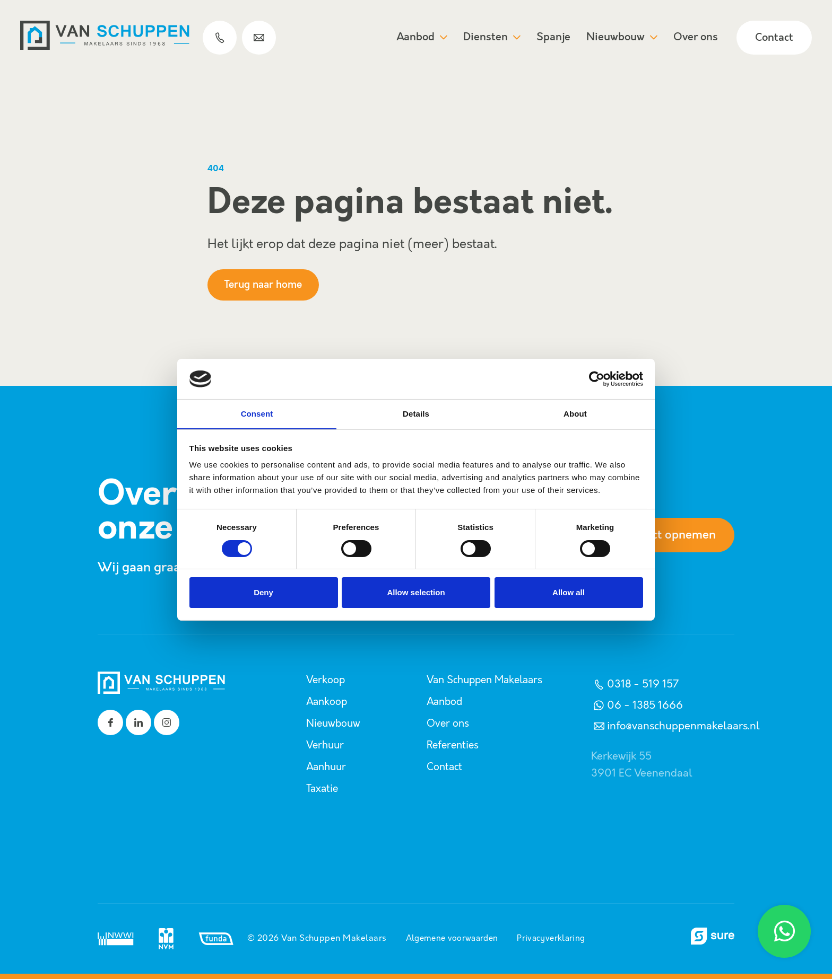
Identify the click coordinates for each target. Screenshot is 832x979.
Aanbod (420, 38)
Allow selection (416, 592)
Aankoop (327, 701)
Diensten (490, 38)
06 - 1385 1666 (637, 705)
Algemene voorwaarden (450, 938)
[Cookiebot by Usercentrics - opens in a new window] (596, 378)
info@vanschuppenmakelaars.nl (675, 726)
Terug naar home (267, 285)
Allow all (568, 592)
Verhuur (326, 745)
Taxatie (323, 788)
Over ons (694, 38)
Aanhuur (327, 767)
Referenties (454, 745)
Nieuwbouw (620, 38)
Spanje (552, 38)
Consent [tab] (257, 413)
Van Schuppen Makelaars (489, 680)
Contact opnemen (661, 535)
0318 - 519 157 (635, 684)
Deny (263, 592)
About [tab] (575, 413)
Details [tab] (416, 413)
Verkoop (326, 680)
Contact (773, 38)
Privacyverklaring (554, 938)
